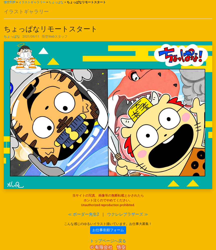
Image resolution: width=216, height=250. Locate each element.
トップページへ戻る (108, 240)
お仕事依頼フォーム (108, 230)
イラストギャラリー (32, 2)
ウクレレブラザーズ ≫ (127, 214)
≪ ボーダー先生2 (83, 214)
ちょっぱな (56, 2)
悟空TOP (10, 2)
